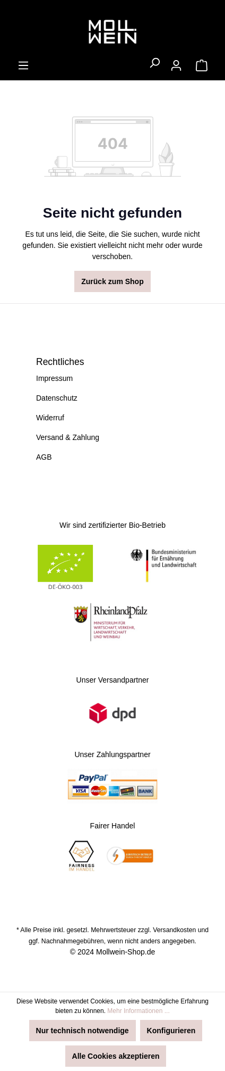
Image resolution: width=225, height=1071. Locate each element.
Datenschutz (56, 398)
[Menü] (23, 65)
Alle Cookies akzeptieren (116, 1056)
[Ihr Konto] (176, 65)
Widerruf (50, 417)
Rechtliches (60, 361)
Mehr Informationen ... (138, 1011)
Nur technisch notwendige (82, 1030)
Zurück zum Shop (112, 281)
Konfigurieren (171, 1030)
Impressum (54, 378)
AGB (44, 457)
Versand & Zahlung (67, 437)
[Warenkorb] (201, 65)
